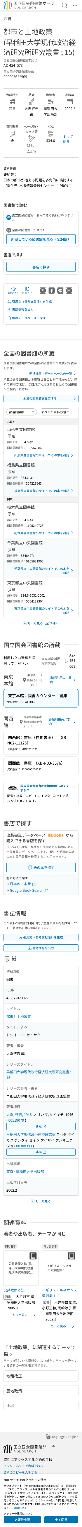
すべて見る (68, 139)
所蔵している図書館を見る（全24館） (41, 239)
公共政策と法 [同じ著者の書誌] (13, 1289)
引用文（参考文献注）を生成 (29, 301)
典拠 (41, 1126)
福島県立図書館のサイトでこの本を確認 (44, 491)
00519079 (16, 1120)
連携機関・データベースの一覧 (53, 373)
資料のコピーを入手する (20, 1472)
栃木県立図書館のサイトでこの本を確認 (44, 533)
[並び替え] (21, 411)
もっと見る (24, 1314)
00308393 (24, 1145)
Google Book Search (29, 890)
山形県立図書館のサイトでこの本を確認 (44, 455)
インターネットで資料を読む (23, 1466)
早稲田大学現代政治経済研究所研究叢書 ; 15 (38, 1074)
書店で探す (41, 267)
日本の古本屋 (23, 883)
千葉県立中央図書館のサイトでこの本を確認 (44, 570)
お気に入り (13, 290)
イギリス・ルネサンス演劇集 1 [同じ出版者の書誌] (59, 1292)
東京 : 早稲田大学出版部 (25, 1171)
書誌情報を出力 (20, 309)
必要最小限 (22, 1519)
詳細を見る (20, 1507)
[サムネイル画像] (20, 1267)
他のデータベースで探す (26, 318)
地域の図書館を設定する (50, 398)
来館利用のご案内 (63, 679)
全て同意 (61, 1519)
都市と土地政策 (18, 1016)
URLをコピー (27, 290)
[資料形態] (55, 411)
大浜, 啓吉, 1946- (19, 1114)
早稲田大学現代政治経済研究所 (30, 1134)
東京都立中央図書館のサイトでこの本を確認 (44, 610)
